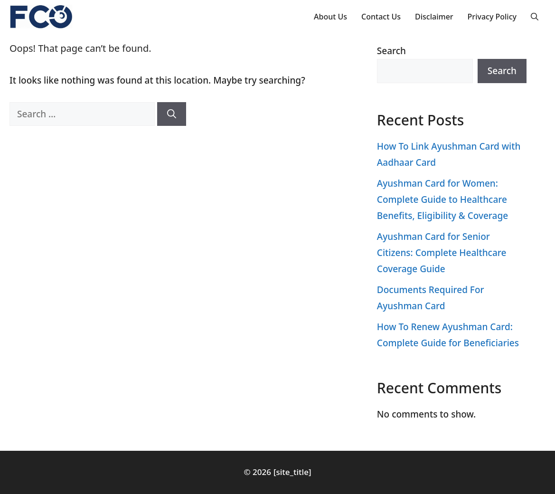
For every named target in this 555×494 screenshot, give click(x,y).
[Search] (171, 114)
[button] (535, 16)
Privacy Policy (492, 16)
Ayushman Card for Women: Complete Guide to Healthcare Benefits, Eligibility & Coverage (442, 199)
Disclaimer (434, 16)
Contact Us (381, 16)
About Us (330, 16)
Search (391, 51)
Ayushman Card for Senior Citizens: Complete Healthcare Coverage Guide (442, 252)
